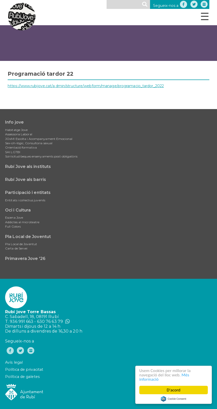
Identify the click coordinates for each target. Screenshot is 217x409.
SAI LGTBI (12, 152)
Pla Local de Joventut (28, 236)
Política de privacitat (24, 369)
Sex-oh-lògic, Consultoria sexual (28, 143)
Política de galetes (22, 376)
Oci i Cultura (18, 210)
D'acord (173, 390)
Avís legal (14, 362)
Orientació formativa (21, 147)
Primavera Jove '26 (25, 258)
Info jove (14, 122)
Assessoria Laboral (18, 134)
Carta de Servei (16, 248)
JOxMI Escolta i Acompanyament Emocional (38, 139)
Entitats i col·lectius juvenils (25, 200)
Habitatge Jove (16, 130)
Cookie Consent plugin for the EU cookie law (173, 399)
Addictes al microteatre (22, 222)
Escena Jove (14, 217)
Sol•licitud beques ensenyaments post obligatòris (41, 156)
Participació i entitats (28, 192)
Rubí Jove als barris (25, 179)
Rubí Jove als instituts (28, 166)
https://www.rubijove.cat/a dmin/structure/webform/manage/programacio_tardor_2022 (86, 86)
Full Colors (13, 226)
